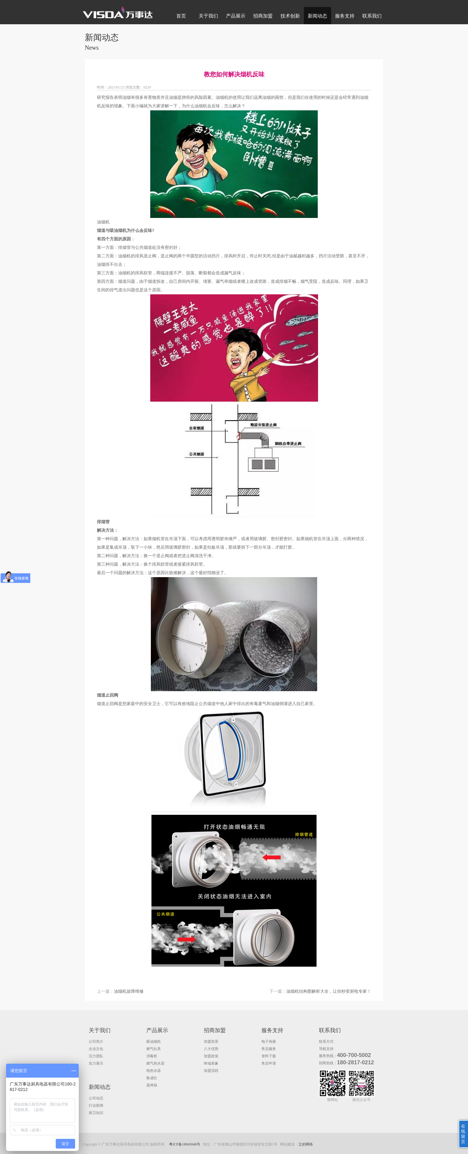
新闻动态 (317, 15)
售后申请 (268, 1063)
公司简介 (96, 1041)
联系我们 (372, 15)
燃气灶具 (153, 1049)
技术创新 (290, 15)
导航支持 (326, 1049)
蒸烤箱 (151, 1085)
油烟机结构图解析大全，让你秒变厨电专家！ (328, 991)
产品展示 (235, 15)
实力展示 (96, 1063)
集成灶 (151, 1078)
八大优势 (211, 1049)
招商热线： (328, 1063)
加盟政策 (211, 1056)
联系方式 (326, 1041)
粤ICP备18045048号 (184, 1144)
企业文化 (96, 1049)
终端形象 (211, 1063)
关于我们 (208, 15)
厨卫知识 (96, 1113)
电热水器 (153, 1071)
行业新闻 (96, 1105)
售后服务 (268, 1049)
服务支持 (344, 15)
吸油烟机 (153, 1041)
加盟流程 (211, 1071)
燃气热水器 (155, 1063)
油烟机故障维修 (129, 991)
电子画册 (268, 1041)
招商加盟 (263, 15)
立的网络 (305, 1144)
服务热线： (328, 1056)
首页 (181, 15)
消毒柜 (151, 1056)
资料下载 (268, 1056)
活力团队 (96, 1056)
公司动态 (96, 1098)
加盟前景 (211, 1041)
